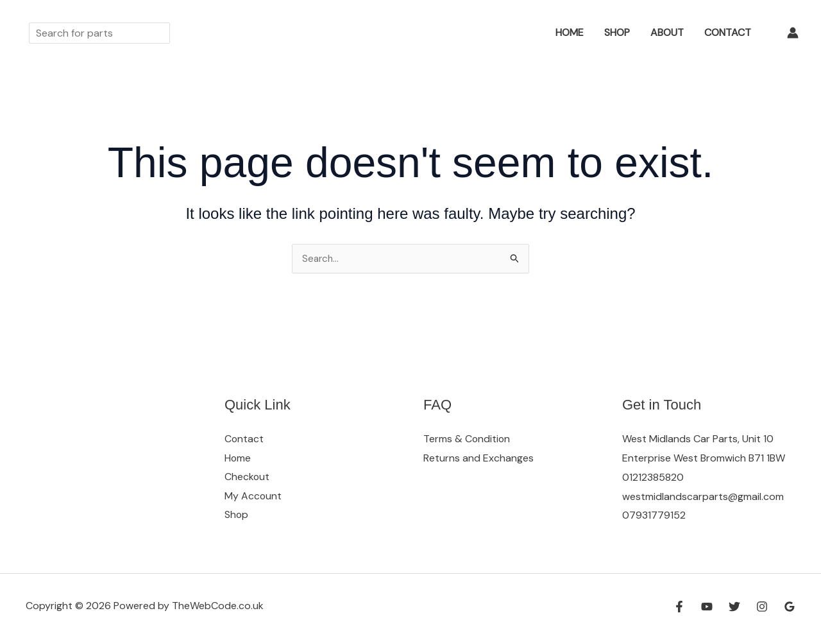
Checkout (247, 477)
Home (569, 32)
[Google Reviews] (789, 606)
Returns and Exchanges (478, 458)
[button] (526, 33)
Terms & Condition (467, 438)
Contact (727, 32)
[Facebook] (679, 606)
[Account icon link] (793, 33)
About (667, 32)
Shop (617, 32)
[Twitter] (734, 606)
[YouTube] (707, 606)
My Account (253, 496)
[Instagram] (762, 606)
